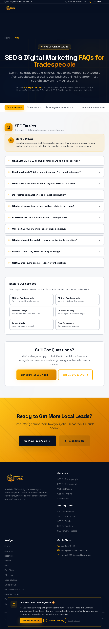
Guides (8, 560)
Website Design (64, 489)
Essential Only (54, 620)
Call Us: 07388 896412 (75, 374)
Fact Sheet (10, 570)
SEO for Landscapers (67, 531)
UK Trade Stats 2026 (14, 589)
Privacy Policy (74, 620)
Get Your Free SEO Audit (36, 374)
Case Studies (11, 580)
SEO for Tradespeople (67, 479)
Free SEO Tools (12, 594)
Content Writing (64, 493)
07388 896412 (96, 2)
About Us (9, 551)
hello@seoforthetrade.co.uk (18, 2)
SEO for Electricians (66, 516)
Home (7, 546)
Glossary (9, 575)
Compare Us (10, 584)
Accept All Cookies (31, 620)
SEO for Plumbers (65, 511)
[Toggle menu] (101, 8)
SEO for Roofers (65, 526)
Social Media (63, 498)
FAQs (7, 565)
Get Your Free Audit (37, 440)
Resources (9, 555)
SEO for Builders (65, 521)
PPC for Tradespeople (67, 484)
